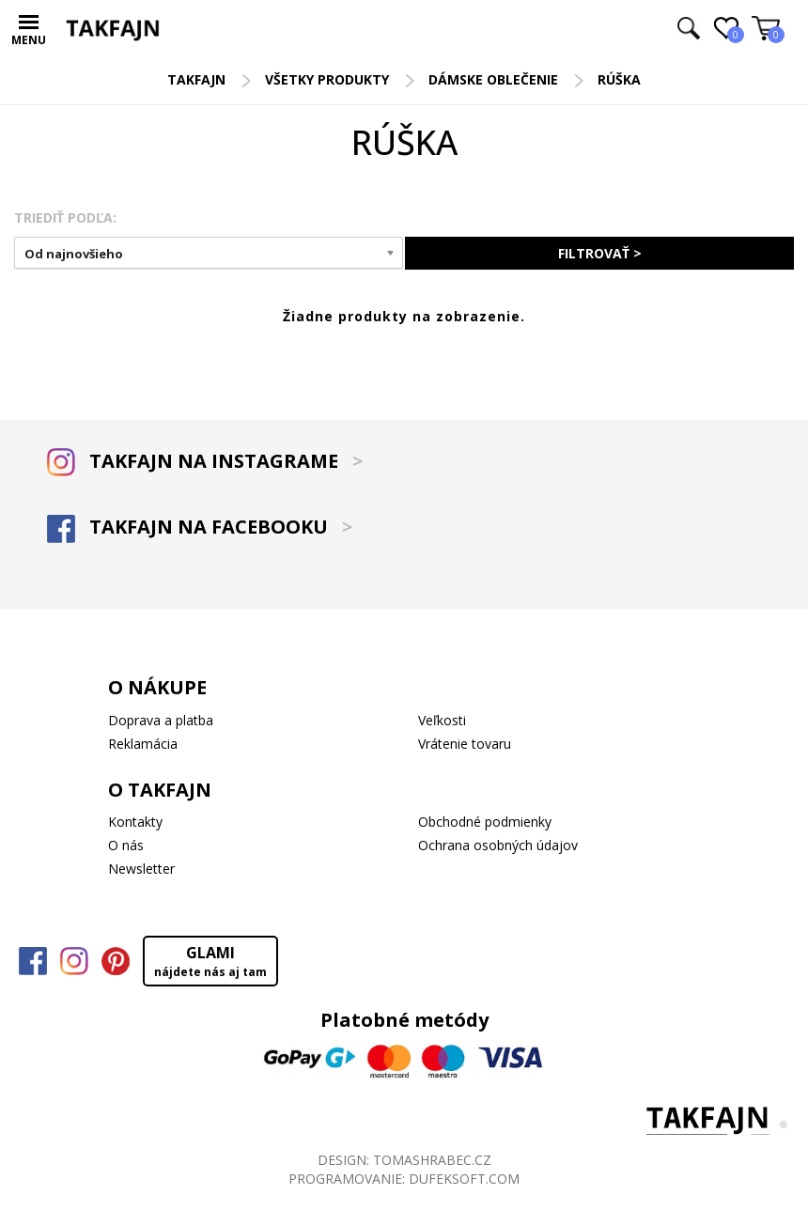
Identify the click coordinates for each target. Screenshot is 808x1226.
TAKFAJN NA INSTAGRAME (205, 460)
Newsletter (141, 868)
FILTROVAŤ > (600, 253)
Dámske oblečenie (493, 79)
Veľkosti (442, 720)
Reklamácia (143, 744)
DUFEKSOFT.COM (464, 1178)
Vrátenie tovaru (464, 744)
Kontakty (135, 821)
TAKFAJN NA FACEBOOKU (199, 526)
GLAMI (210, 961)
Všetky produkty (327, 79)
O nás (126, 845)
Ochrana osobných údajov (498, 845)
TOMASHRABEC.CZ (432, 1160)
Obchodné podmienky (485, 821)
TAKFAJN (196, 79)
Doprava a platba (160, 720)
